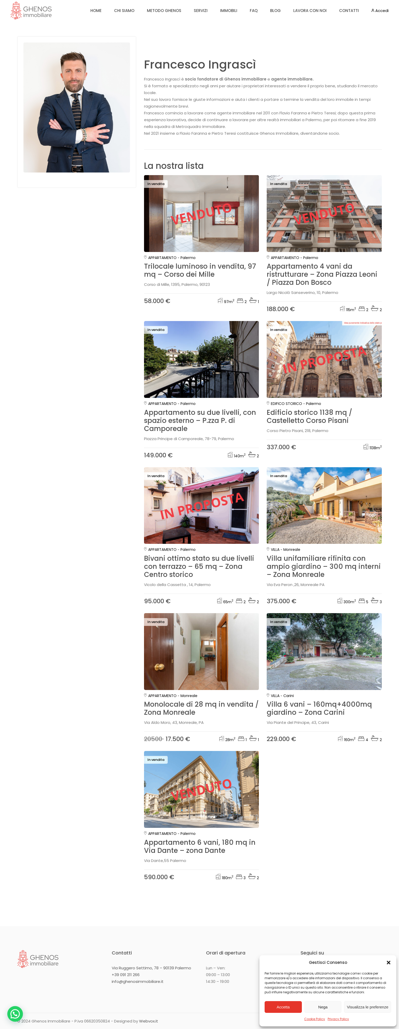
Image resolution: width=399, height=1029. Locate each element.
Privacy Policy (338, 1019)
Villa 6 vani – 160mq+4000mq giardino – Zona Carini (319, 708)
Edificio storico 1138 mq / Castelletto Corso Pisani (309, 416)
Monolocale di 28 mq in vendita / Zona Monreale (201, 708)
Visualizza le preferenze (367, 1007)
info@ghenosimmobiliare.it (138, 981)
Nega (323, 1007)
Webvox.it (148, 1021)
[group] (201, 213)
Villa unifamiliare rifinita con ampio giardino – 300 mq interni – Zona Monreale (324, 566)
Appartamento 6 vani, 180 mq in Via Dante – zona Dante (199, 846)
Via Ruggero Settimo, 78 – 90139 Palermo (151, 968)
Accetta (283, 1007)
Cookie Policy (314, 1019)
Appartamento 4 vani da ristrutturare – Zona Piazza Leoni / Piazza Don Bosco (322, 274)
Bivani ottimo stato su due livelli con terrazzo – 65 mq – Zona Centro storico (199, 566)
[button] (388, 962)
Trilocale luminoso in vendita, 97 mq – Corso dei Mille (200, 270)
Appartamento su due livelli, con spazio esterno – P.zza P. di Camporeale (200, 420)
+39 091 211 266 (126, 974)
